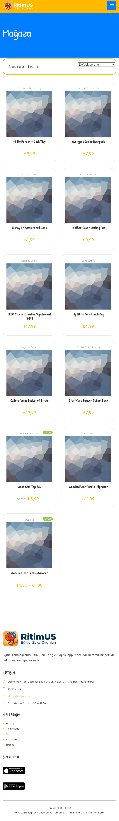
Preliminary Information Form (87, 812)
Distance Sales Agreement (50, 812)
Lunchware (88, 260)
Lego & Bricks (88, 174)
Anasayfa (11, 723)
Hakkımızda (12, 728)
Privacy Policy (23, 812)
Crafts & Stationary (29, 88)
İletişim (10, 744)
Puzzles (88, 433)
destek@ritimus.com (20, 696)
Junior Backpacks (88, 88)
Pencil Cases (29, 174)
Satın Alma (12, 739)
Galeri (9, 734)
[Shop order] (96, 64)
